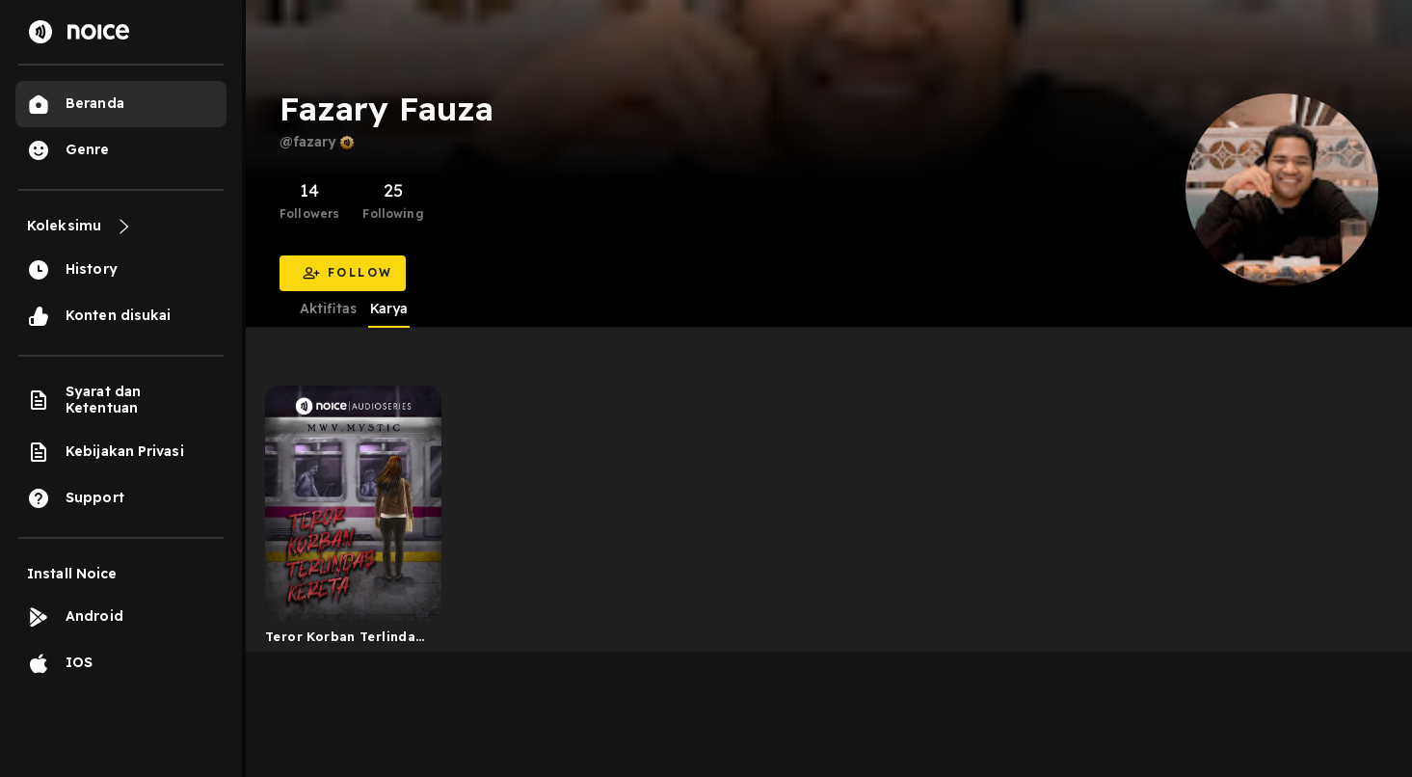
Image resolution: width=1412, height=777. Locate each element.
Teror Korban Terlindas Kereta (344, 640)
